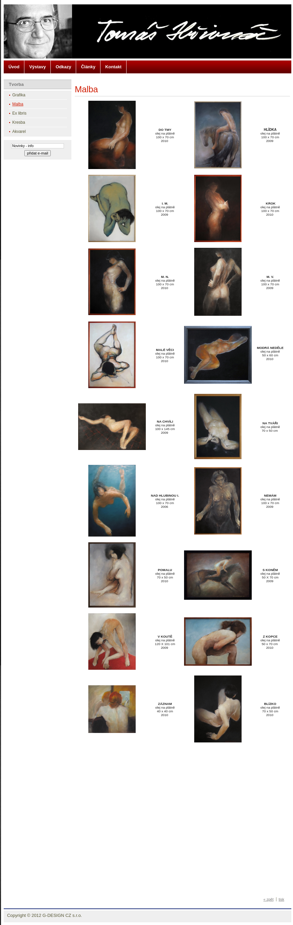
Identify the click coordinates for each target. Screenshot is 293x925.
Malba (17, 104)
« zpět (269, 899)
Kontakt (113, 66)
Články (88, 66)
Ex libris (19, 113)
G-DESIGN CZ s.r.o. (62, 915)
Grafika (18, 95)
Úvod (13, 66)
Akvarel (19, 131)
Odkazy (63, 66)
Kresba (18, 122)
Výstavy (37, 66)
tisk (282, 899)
